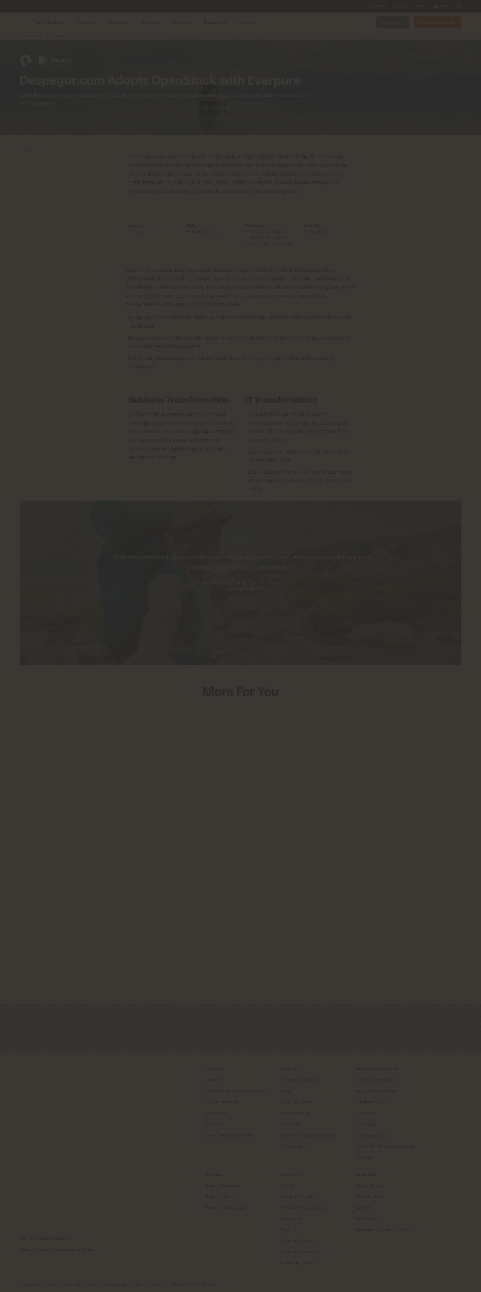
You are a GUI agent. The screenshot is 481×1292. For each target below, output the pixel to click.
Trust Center (156, 1284)
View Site (317, 231)
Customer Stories (31, 36)
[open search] (458, 6)
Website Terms (116, 1284)
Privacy (92, 1284)
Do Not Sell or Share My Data (193, 1284)
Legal (137, 1284)
